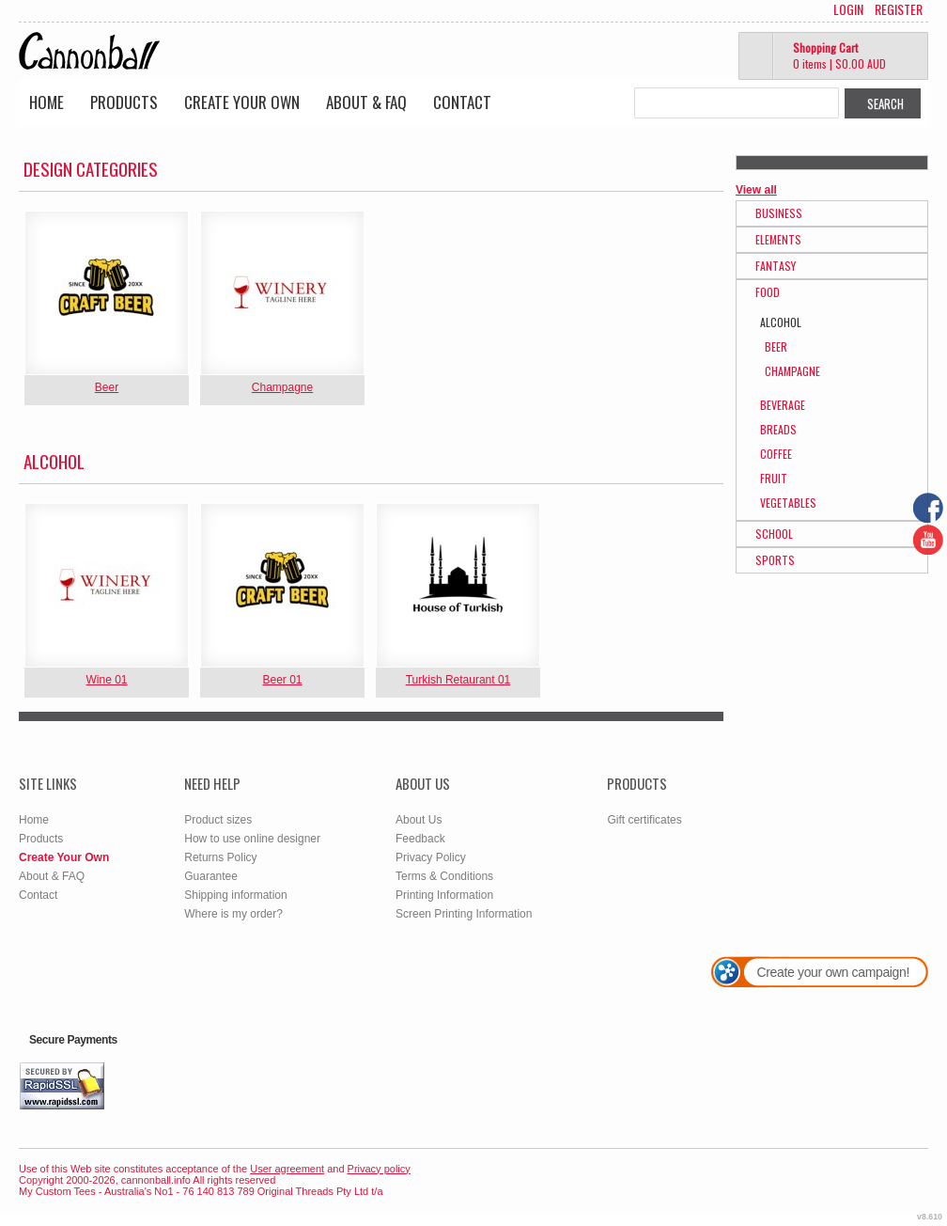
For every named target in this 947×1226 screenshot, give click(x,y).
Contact (462, 102)
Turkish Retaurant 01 (458, 679)
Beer (106, 387)
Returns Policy (220, 857)
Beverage (782, 405)
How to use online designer (252, 838)
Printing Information (444, 895)
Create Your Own (242, 102)
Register (899, 9)
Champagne (282, 387)
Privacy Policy (431, 857)
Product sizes (218, 819)
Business (778, 213)
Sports (775, 560)
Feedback (420, 838)
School (774, 534)
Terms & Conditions (444, 876)
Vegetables (788, 503)
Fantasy (775, 266)
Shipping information (235, 895)
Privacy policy (379, 1168)
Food (767, 292)
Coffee (776, 454)
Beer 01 (282, 679)
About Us (419, 819)
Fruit (773, 478)
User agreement (287, 1168)
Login (848, 9)
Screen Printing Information (464, 913)
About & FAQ (366, 102)
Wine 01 (106, 679)
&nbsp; (106, 293)
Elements (778, 239)
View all (756, 189)
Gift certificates (644, 819)
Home (46, 102)
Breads (778, 429)
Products (124, 102)
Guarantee (211, 876)
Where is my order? (233, 913)
